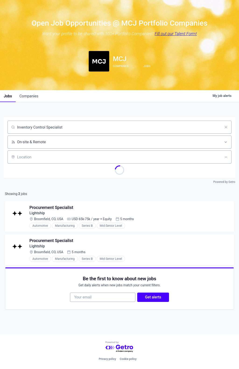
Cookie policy (128, 359)
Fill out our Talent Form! (176, 33)
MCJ (120, 59)
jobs (8, 96)
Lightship (37, 213)
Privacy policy (107, 359)
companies (28, 96)
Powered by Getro (224, 182)
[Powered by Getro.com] (119, 347)
